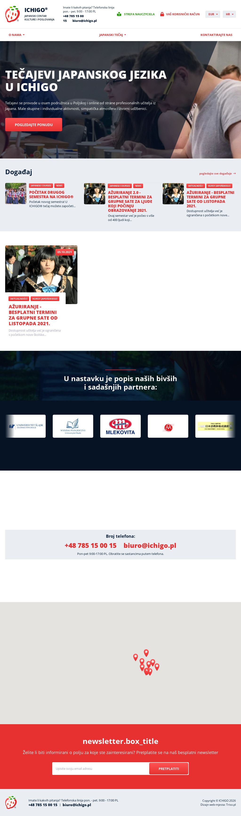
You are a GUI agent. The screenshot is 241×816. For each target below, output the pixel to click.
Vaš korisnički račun (183, 14)
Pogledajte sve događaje (215, 173)
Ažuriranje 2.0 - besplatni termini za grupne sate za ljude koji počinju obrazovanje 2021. (130, 201)
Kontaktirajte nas (216, 35)
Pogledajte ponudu (37, 125)
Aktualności (195, 185)
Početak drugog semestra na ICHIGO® (51, 194)
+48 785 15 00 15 (90, 545)
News (59, 185)
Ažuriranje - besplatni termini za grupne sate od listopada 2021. (210, 199)
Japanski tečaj (111, 35)
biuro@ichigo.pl (84, 21)
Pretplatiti (167, 768)
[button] (146, 653)
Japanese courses (41, 185)
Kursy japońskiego (219, 185)
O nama (15, 35)
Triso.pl (231, 805)
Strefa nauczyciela (139, 14)
